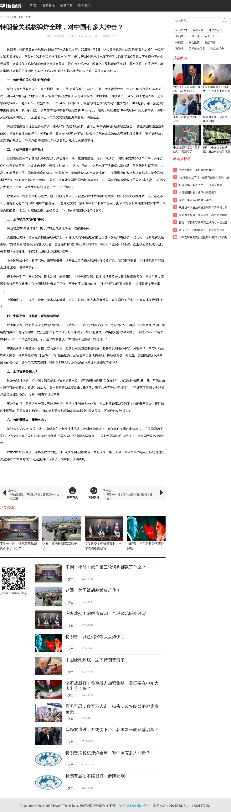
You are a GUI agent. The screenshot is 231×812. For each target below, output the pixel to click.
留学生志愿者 (197, 48)
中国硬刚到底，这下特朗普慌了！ (97, 660)
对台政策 (194, 42)
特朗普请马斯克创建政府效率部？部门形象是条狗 (203, 239)
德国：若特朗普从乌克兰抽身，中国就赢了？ (203, 224)
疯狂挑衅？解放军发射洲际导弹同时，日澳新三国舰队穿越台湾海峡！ (203, 209)
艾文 (28, 17)
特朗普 (179, 42)
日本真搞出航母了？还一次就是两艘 (200, 185)
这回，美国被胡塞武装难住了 (93, 590)
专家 (21, 17)
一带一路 (194, 36)
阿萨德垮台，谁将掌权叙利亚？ (198, 170)
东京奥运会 (217, 48)
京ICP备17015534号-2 (133, 805)
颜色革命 (210, 42)
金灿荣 (179, 36)
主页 (14, 17)
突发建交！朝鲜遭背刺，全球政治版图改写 (105, 613)
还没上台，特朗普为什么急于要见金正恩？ (202, 232)
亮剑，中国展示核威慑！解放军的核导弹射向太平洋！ (216, 151)
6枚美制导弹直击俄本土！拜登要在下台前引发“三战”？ (216, 90)
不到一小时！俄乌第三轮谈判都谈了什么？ (129, 496)
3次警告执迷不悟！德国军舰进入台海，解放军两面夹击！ (204, 179)
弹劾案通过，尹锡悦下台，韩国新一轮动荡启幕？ (34, 496)
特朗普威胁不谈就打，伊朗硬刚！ (97, 776)
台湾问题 (197, 30)
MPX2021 (181, 30)
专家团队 (66, 5)
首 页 (32, 5)
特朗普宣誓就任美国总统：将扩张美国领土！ (203, 217)
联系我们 (84, 5)
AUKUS (209, 36)
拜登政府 (214, 30)
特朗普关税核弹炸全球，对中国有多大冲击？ (107, 752)
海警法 (179, 48)
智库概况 (48, 5)
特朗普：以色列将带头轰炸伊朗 (95, 636)
